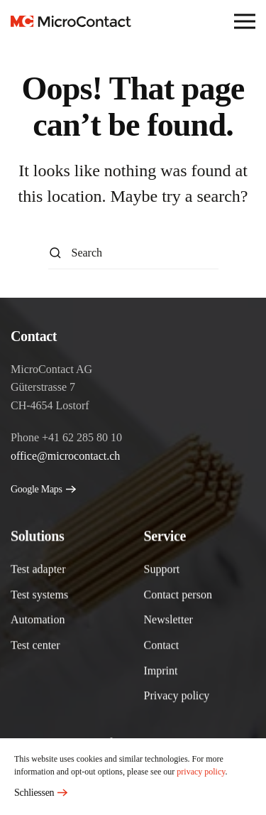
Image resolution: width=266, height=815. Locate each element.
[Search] (133, 253)
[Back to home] (71, 21)
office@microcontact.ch (65, 456)
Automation (38, 621)
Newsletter (168, 621)
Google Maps (36, 489)
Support (162, 570)
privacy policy (201, 772)
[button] (244, 21)
